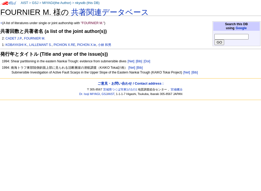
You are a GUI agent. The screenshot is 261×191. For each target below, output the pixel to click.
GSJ (35, 3)
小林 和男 (104, 45)
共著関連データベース (110, 12)
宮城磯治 (176, 89)
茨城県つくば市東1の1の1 (120, 89)
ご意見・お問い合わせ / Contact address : (130, 83)
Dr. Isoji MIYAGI (89, 94)
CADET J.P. (14, 38)
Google (241, 28)
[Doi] (147, 61)
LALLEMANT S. (40, 45)
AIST (24, 3)
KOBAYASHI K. (17, 45)
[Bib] (139, 61)
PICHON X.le (86, 45)
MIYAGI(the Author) (56, 3)
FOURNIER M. (34, 38)
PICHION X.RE (64, 45)
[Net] (131, 61)
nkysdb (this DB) (87, 3)
